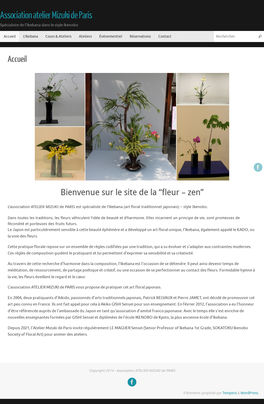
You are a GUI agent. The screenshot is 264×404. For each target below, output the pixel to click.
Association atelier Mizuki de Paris (46, 15)
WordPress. (250, 393)
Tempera (229, 393)
